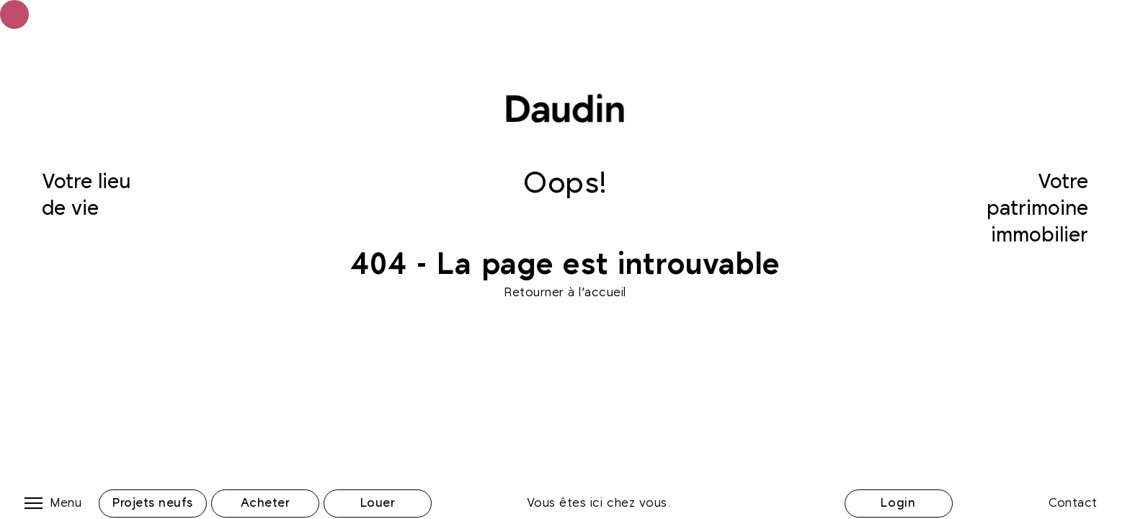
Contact (1073, 503)
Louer (378, 503)
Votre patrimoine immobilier (1037, 209)
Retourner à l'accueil (565, 292)
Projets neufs (152, 503)
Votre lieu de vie (86, 196)
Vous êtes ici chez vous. (598, 503)
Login (898, 503)
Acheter (265, 503)
